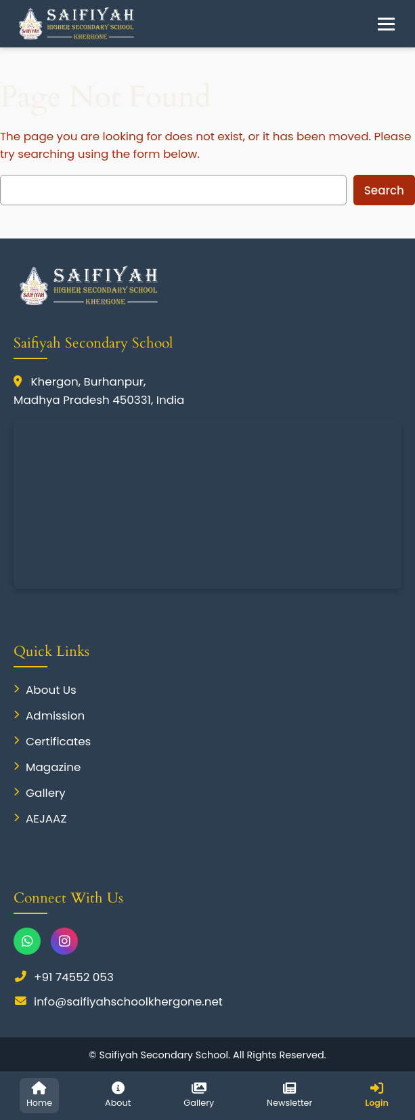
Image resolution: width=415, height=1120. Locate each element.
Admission (49, 715)
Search (384, 190)
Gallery (40, 793)
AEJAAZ (40, 818)
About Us (45, 690)
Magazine (47, 767)
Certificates (52, 741)
